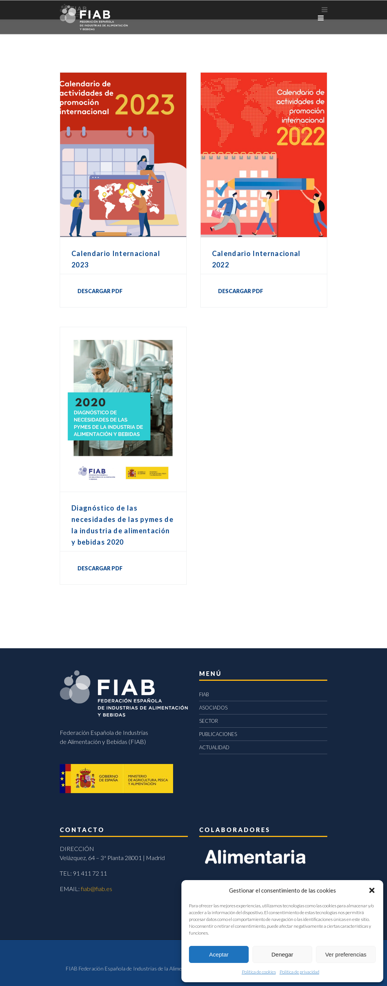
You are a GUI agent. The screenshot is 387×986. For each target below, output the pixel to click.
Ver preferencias (345, 954)
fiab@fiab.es (96, 888)
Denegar (282, 954)
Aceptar (219, 954)
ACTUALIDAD (214, 747)
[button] (372, 890)
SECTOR (208, 721)
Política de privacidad (299, 972)
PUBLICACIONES (218, 734)
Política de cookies (259, 972)
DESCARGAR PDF (99, 291)
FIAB (204, 694)
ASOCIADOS (213, 708)
